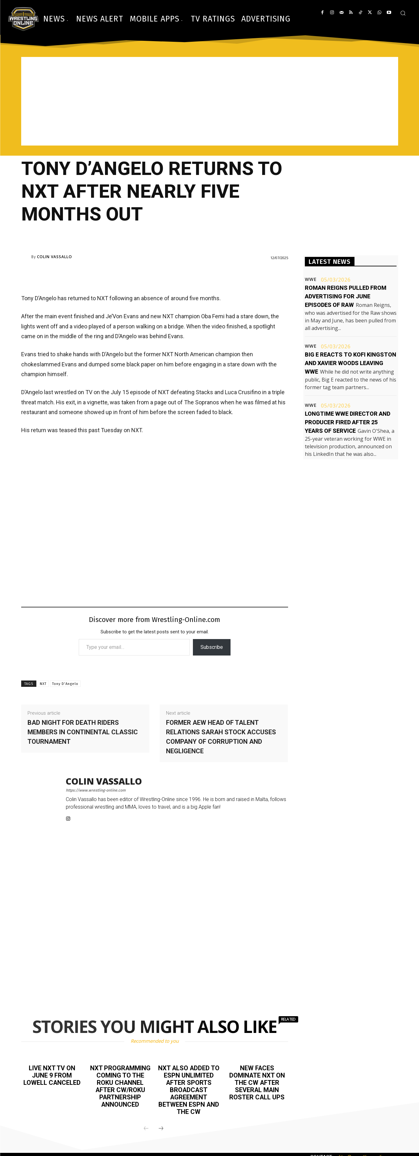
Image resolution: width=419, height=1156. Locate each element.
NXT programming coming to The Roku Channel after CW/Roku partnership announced (120, 1085)
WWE (311, 279)
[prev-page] (146, 1127)
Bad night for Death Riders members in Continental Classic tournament (83, 732)
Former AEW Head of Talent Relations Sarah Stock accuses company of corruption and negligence (221, 737)
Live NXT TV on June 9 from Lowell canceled (52, 1075)
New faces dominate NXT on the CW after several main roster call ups (257, 1082)
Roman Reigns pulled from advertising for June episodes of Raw (345, 296)
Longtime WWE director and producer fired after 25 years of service (347, 422)
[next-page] (161, 1127)
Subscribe (211, 647)
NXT (43, 684)
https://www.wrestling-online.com (96, 790)
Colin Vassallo (54, 257)
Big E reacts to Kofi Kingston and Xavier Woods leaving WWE (350, 363)
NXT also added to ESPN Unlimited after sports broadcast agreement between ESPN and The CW (188, 1089)
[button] (402, 13)
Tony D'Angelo (65, 684)
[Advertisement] (209, 101)
